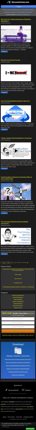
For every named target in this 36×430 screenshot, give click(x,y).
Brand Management (18, 297)
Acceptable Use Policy (28, 417)
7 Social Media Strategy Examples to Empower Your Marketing (18, 287)
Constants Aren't (18, 282)
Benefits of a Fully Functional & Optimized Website (18, 368)
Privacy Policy (19, 417)
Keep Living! (18, 274)
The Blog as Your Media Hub (18, 375)
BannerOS (3, 404)
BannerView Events (18, 305)
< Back (3, 262)
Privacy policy (5, 426)
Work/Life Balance (17, 303)
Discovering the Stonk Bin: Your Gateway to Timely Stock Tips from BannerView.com (18, 269)
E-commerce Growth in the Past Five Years (18, 371)
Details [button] (26, 425)
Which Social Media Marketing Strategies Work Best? (18, 365)
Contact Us (28, 390)
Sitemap (4, 417)
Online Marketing (18, 299)
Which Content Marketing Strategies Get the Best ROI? (18, 362)
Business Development (18, 295)
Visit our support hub (13, 390)
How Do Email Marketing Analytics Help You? (15, 101)
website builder (19, 409)
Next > (9, 262)
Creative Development (18, 301)
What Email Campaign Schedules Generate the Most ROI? (18, 359)
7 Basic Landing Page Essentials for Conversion (16, 138)
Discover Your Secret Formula (10, 60)
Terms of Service (11, 417)
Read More (4, 51)
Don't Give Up (18, 278)
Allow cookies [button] (30, 428)
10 (27, 262)
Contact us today (10, 14)
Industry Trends (18, 307)
